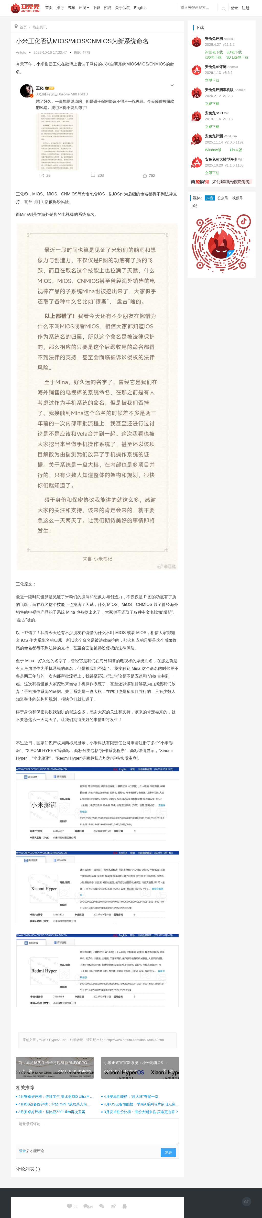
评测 (84, 7)
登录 (234, 8)
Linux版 (236, 150)
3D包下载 (234, 52)
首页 (21, 27)
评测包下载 (214, 52)
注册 (245, 8)
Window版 (213, 150)
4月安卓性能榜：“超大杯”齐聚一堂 (131, 1096)
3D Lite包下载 (237, 57)
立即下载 (212, 80)
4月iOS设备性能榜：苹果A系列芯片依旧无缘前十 (141, 1104)
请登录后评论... (97, 1131)
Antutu (21, 52)
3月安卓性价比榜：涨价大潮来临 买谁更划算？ (141, 1112)
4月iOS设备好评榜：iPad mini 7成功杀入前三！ (52, 1104)
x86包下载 (213, 57)
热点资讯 (39, 27)
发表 (168, 1152)
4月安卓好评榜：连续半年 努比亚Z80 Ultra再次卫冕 (55, 1096)
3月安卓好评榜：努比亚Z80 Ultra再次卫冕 (51, 1112)
